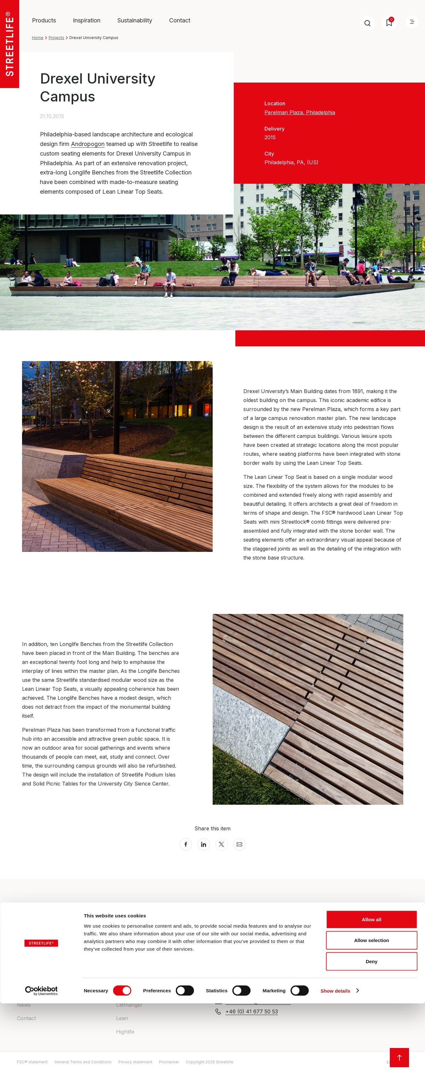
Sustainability (134, 20)
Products (44, 20)
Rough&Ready (133, 964)
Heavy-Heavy (132, 951)
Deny (372, 1030)
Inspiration (86, 20)
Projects (56, 37)
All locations (329, 966)
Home (37, 37)
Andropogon (88, 144)
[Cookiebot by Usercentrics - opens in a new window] (41, 1059)
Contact (179, 20)
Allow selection (371, 1009)
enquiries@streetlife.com (255, 948)
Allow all (372, 988)
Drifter (123, 937)
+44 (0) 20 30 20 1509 (253, 958)
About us (28, 937)
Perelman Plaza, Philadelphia (299, 112)
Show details (335, 1059)
